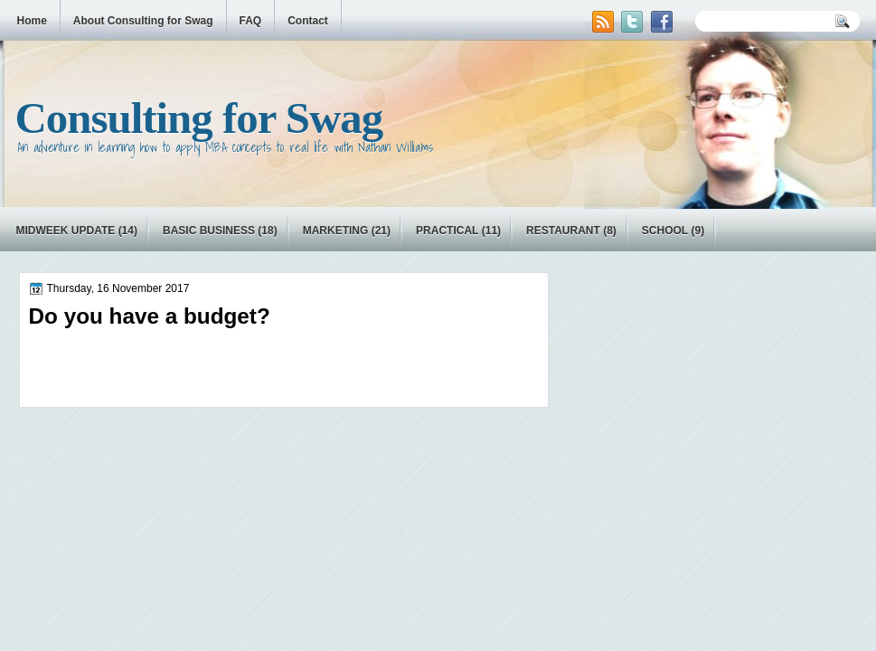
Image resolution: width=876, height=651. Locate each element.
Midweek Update (66, 230)
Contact (307, 20)
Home (32, 20)
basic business (209, 230)
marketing (336, 230)
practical (447, 230)
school (665, 230)
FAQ (251, 20)
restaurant (563, 230)
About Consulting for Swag (143, 20)
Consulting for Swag (199, 118)
